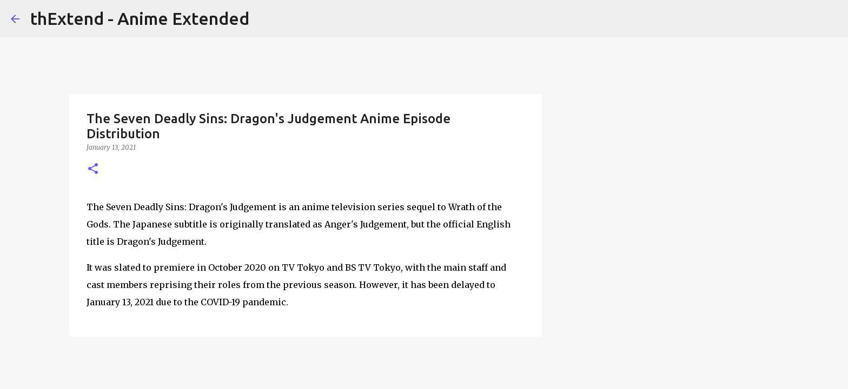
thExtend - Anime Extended (139, 18)
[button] (93, 169)
